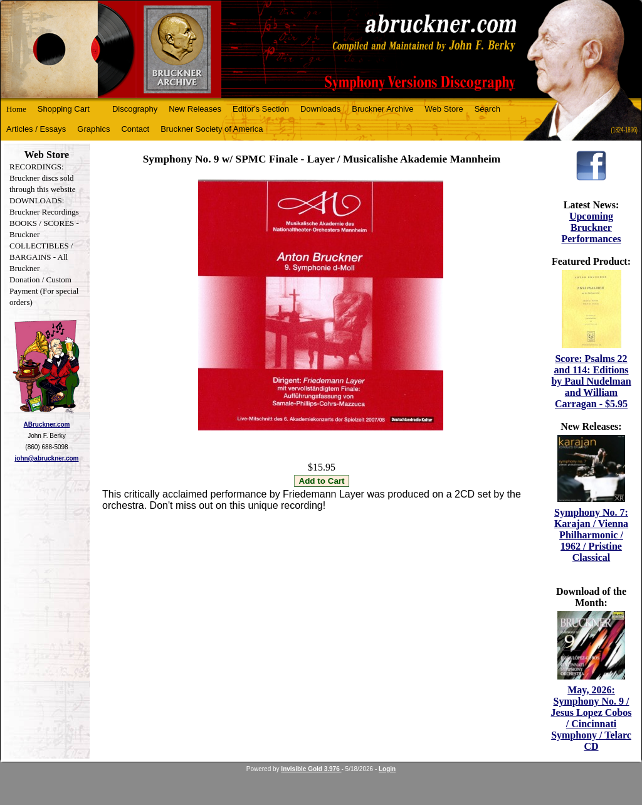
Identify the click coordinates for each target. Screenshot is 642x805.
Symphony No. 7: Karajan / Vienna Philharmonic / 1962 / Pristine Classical (591, 535)
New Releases (195, 109)
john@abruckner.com (47, 458)
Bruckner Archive (382, 109)
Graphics (93, 129)
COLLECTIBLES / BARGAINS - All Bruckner (41, 257)
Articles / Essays (36, 129)
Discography (134, 109)
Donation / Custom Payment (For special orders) (43, 291)
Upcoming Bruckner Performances (591, 227)
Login (387, 768)
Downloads (320, 109)
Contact (135, 129)
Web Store (444, 109)
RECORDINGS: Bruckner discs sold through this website (42, 178)
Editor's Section (261, 109)
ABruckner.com (47, 424)
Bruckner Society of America (211, 129)
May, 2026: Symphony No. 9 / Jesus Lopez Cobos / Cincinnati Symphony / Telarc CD (591, 718)
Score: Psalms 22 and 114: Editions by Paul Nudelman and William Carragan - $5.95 (591, 381)
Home (16, 109)
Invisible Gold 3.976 (311, 768)
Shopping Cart (64, 109)
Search (487, 109)
